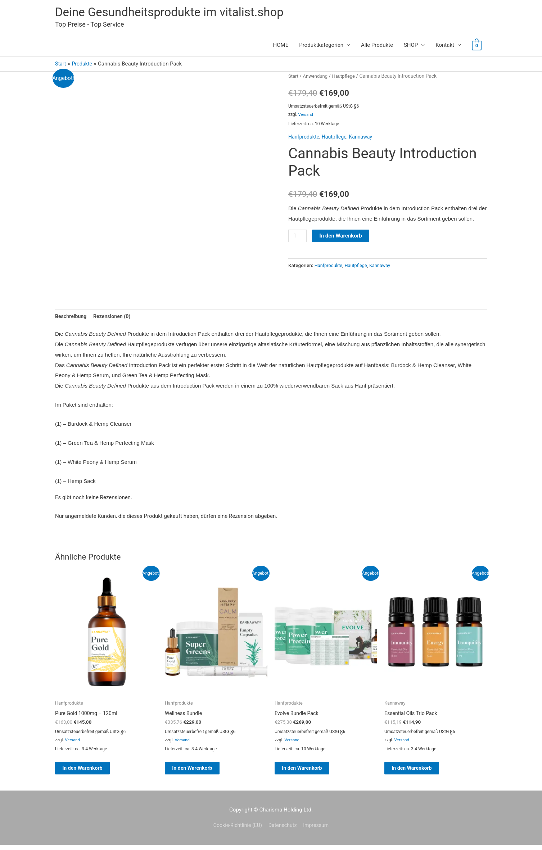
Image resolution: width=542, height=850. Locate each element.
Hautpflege (346, 77)
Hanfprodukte (304, 138)
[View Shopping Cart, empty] (477, 47)
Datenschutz (283, 830)
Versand (306, 115)
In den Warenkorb (341, 237)
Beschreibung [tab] (72, 318)
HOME (281, 47)
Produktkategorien (321, 47)
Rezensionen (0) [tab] (115, 318)
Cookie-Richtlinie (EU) (236, 830)
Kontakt (444, 47)
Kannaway (364, 138)
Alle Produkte (377, 47)
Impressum (318, 830)
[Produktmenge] (298, 237)
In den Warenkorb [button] (90, 772)
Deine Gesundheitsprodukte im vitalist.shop (176, 12)
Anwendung (316, 77)
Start (293, 77)
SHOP (411, 47)
